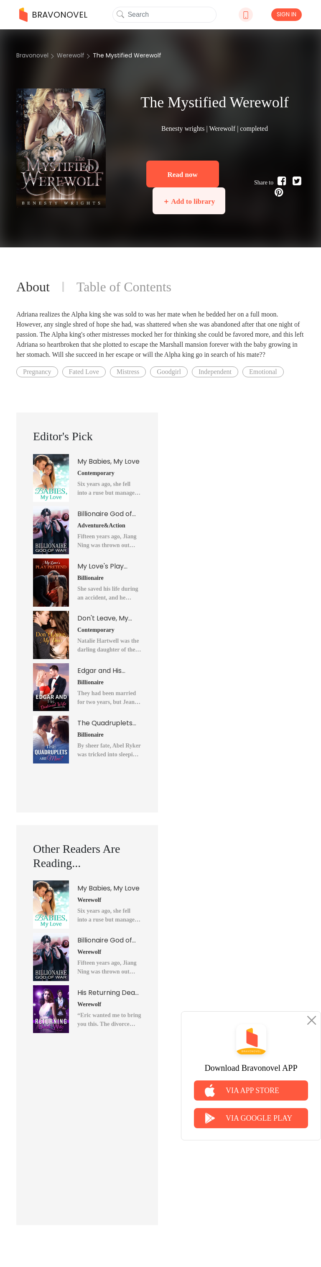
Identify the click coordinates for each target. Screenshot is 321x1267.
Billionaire (90, 578)
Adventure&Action (101, 525)
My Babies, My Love (108, 461)
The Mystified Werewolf (127, 55)
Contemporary (96, 473)
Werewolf (70, 55)
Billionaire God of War (104, 514)
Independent (215, 371)
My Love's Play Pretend (100, 566)
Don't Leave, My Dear (102, 618)
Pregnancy (37, 371)
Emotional (263, 371)
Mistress (128, 371)
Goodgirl (169, 371)
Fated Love (84, 371)
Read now (182, 175)
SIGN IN (286, 14)
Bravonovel (32, 55)
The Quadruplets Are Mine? (104, 723)
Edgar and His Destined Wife (100, 671)
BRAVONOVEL (53, 15)
